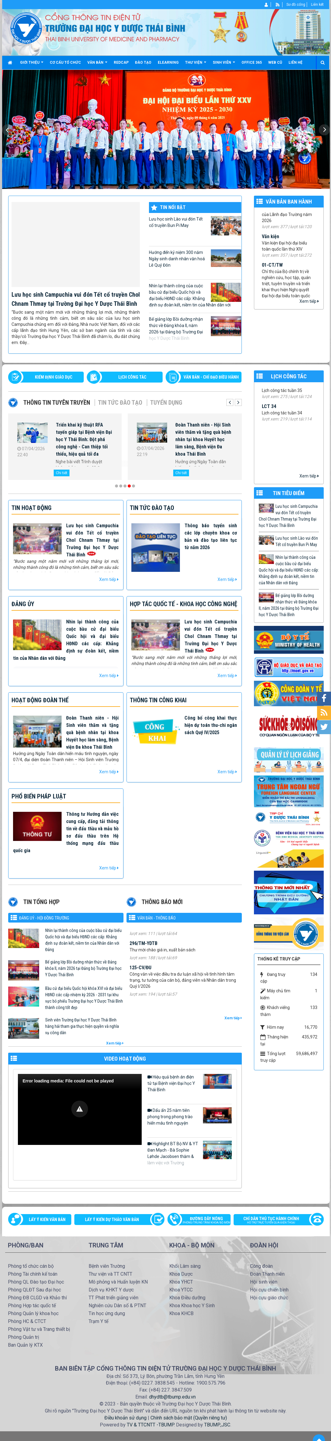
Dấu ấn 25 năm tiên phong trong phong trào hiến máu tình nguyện (189, 1116)
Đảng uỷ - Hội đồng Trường (44, 918)
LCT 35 (269, 394)
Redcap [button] (121, 62)
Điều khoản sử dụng (125, 1418)
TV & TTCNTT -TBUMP (150, 1425)
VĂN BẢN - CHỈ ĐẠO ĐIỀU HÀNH (211, 377)
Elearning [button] (168, 62)
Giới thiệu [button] (31, 64)
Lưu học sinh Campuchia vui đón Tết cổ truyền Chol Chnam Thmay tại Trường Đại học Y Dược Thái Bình (92, 540)
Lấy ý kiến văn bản (47, 1219)
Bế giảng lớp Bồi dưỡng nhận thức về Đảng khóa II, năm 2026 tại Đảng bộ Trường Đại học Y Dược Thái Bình (195, 328)
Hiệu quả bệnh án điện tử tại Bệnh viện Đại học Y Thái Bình (189, 1083)
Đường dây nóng (202, 1220)
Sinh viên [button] (224, 64)
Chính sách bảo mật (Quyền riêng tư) (188, 1418)
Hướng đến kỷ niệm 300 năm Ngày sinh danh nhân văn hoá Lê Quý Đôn (195, 258)
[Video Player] (80, 1109)
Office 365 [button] (251, 62)
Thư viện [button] (195, 64)
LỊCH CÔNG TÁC (132, 377)
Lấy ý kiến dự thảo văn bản (112, 1219)
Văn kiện (270, 243)
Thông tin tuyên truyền (56, 402)
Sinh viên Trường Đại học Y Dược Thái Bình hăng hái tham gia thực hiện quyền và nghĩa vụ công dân (82, 1026)
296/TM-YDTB (143, 954)
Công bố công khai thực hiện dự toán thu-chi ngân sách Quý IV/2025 (210, 725)
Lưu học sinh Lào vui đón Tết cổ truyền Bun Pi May (195, 225)
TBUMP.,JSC (217, 1425)
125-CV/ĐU (140, 978)
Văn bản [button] (97, 64)
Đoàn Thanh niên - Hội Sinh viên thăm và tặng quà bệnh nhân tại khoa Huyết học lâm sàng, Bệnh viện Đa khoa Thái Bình (203, 439)
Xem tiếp (309, 301)
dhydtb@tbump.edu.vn (172, 1397)
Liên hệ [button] (295, 62)
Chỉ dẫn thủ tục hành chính (275, 1220)
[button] (79, 1109)
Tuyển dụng (166, 402)
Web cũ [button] (275, 62)
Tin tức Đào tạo (120, 402)
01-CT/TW (272, 271)
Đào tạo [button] (143, 62)
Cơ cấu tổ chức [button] (65, 62)
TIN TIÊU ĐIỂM (289, 493)
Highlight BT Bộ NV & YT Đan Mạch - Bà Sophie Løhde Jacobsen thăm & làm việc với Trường (189, 1153)
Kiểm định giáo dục (53, 377)
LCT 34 (269, 416)
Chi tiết (61, 473)
